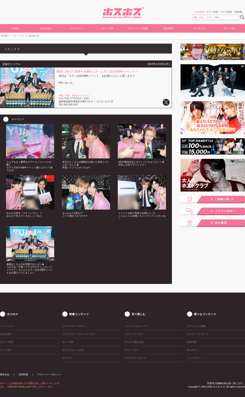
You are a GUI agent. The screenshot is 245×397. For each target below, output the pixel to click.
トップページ (7, 326)
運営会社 (4, 374)
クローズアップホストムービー (78, 334)
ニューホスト (194, 358)
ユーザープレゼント (197, 334)
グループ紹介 (7, 342)
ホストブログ (132, 350)
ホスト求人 (229, 28)
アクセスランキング (135, 358)
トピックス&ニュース (136, 326)
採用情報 (23, 374)
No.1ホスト (193, 350)
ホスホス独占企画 (134, 342)
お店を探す (46, 28)
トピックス (18, 35)
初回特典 (168, 28)
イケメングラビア (134, 334)
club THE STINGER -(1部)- (74, 98)
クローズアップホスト (74, 326)
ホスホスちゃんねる (73, 350)
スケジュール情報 (137, 28)
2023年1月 (34, 36)
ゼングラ (67, 358)
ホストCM (107, 28)
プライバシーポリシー (49, 374)
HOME (15, 28)
